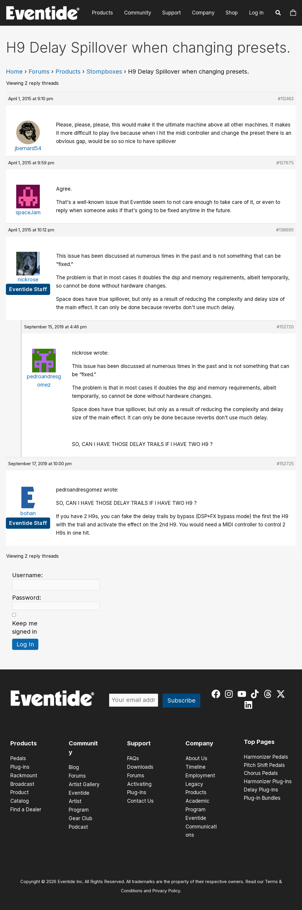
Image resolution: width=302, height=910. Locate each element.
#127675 (285, 163)
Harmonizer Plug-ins (268, 782)
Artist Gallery (84, 784)
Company (204, 13)
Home (14, 71)
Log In (256, 13)
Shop (232, 13)
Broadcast (22, 783)
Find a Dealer (25, 808)
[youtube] (243, 694)
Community (141, 13)
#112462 (286, 98)
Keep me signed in (24, 627)
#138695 (285, 230)
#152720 (285, 327)
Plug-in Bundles (262, 799)
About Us (196, 758)
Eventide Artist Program (79, 800)
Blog (74, 767)
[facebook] (217, 694)
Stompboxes (104, 71)
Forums (39, 71)
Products (107, 13)
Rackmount (23, 775)
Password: (26, 597)
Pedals (18, 758)
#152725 (285, 463)
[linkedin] (249, 704)
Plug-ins (19, 767)
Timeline (196, 767)
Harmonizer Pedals (266, 757)
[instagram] (230, 694)
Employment (200, 775)
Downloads (140, 767)
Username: (27, 575)
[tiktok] (256, 694)
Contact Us (140, 800)
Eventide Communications (201, 824)
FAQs (133, 758)
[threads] (269, 694)
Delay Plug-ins (261, 790)
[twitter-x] (282, 694)
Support (174, 13)
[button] (278, 13)
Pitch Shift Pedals (264, 765)
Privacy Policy (166, 888)
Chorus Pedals (261, 774)
